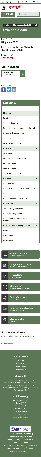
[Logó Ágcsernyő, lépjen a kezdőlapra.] (20, 7)
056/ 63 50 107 (20, 414)
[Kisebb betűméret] (22, 1)
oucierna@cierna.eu (20, 417)
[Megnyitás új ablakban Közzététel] (37, 109)
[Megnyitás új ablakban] (37, 113)
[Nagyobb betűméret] (25, 1)
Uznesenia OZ (7, 58)
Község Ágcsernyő (26, 448)
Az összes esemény (9, 343)
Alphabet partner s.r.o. (29, 446)
